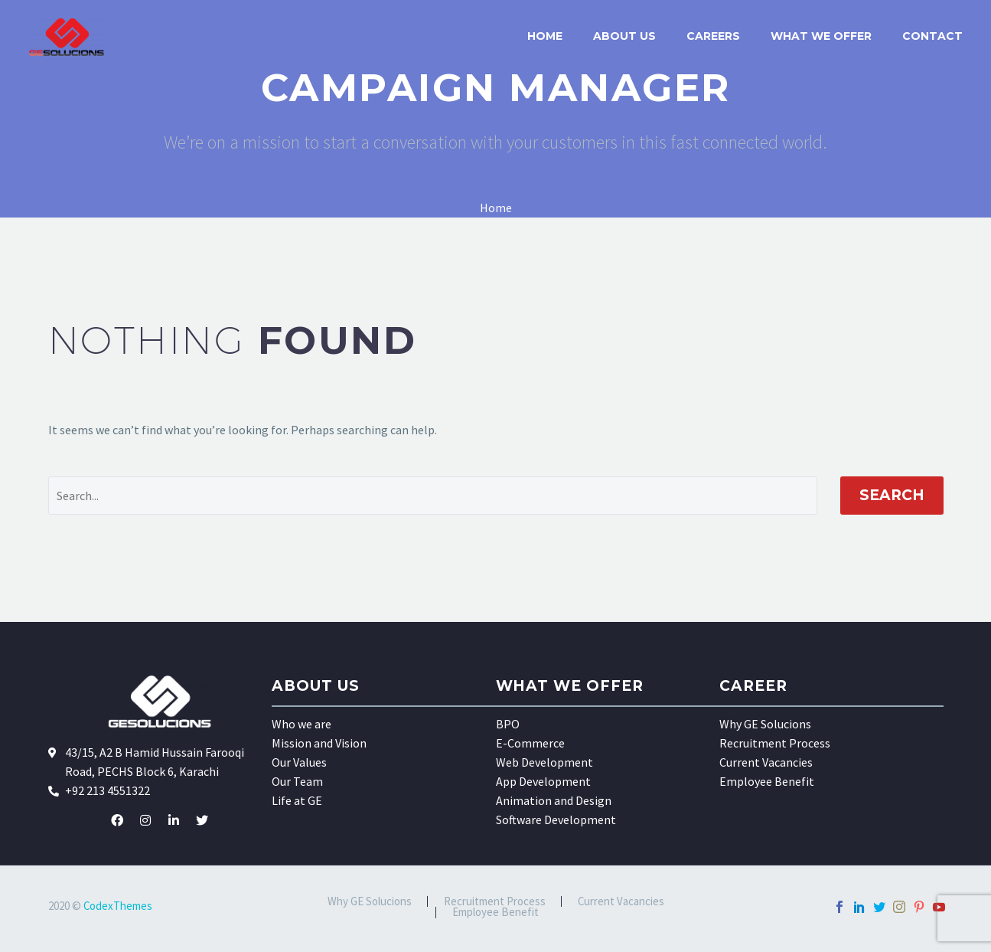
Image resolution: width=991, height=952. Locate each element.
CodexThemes (117, 905)
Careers (713, 36)
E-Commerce (530, 743)
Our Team (297, 781)
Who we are (301, 723)
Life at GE (297, 800)
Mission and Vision (319, 743)
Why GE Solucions (765, 723)
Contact (932, 36)
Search (891, 495)
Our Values (299, 762)
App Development (543, 781)
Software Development (556, 819)
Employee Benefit (766, 781)
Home (544, 36)
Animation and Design (553, 800)
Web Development (544, 762)
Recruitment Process (774, 743)
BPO (508, 723)
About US (624, 36)
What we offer (821, 36)
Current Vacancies (766, 762)
